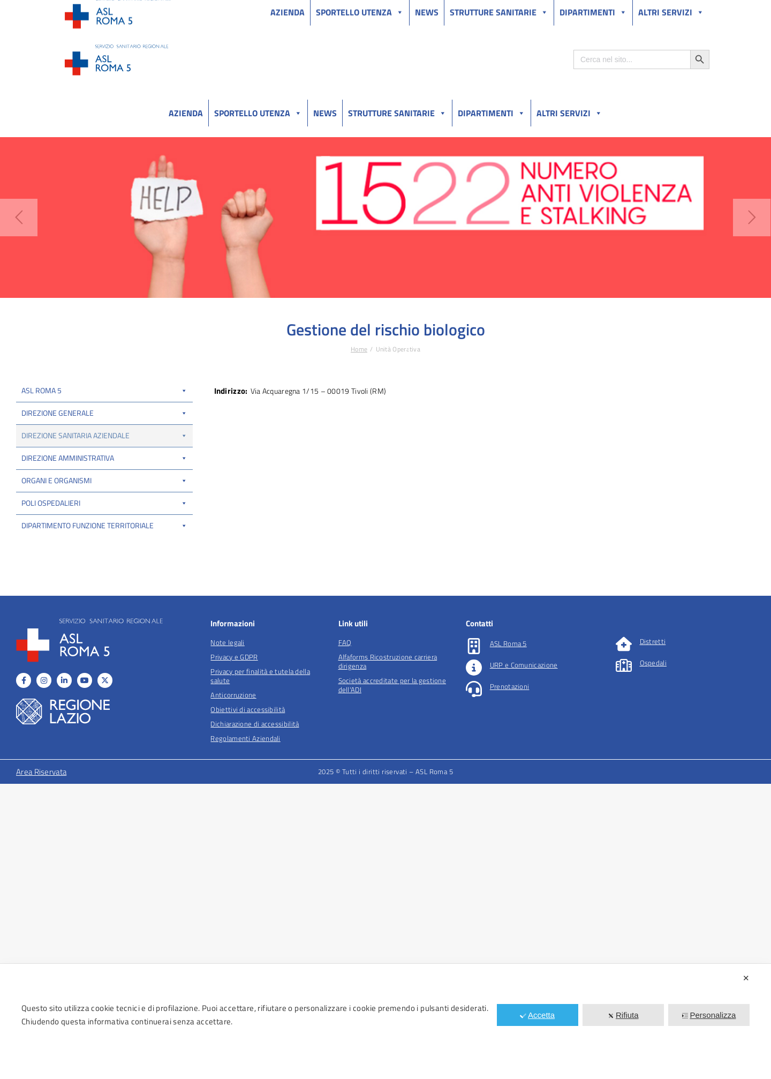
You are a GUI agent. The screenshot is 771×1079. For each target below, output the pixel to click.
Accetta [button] (537, 1015)
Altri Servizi (569, 113)
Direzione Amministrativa (104, 753)
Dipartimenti (491, 113)
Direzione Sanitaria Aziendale (104, 435)
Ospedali (653, 958)
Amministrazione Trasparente (144, 10)
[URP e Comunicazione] (474, 963)
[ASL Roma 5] (474, 941)
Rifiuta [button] (623, 1015)
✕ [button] (746, 978)
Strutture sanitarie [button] (397, 113)
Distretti (653, 936)
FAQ (345, 937)
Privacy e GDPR (234, 952)
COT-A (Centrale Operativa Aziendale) (104, 512)
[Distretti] (624, 939)
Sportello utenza (258, 113)
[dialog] (385, 1021)
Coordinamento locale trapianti (66, 588)
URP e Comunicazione (524, 960)
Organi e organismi (104, 775)
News (325, 113)
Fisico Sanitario (43, 610)
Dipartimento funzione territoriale (104, 820)
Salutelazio (659, 10)
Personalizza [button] (709, 1015)
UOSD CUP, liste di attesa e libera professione (88, 490)
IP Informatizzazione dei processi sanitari (81, 676)
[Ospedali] (624, 961)
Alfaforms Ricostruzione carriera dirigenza (387, 956)
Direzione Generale (104, 412)
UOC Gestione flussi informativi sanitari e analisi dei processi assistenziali (96, 463)
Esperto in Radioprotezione (61, 632)
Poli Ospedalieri (104, 798)
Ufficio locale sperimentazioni (64, 698)
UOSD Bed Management (57, 534)
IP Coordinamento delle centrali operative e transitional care (102, 561)
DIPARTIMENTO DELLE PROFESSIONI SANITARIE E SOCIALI (95, 726)
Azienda (186, 113)
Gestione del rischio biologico (64, 654)
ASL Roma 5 (104, 390)
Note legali (227, 937)
